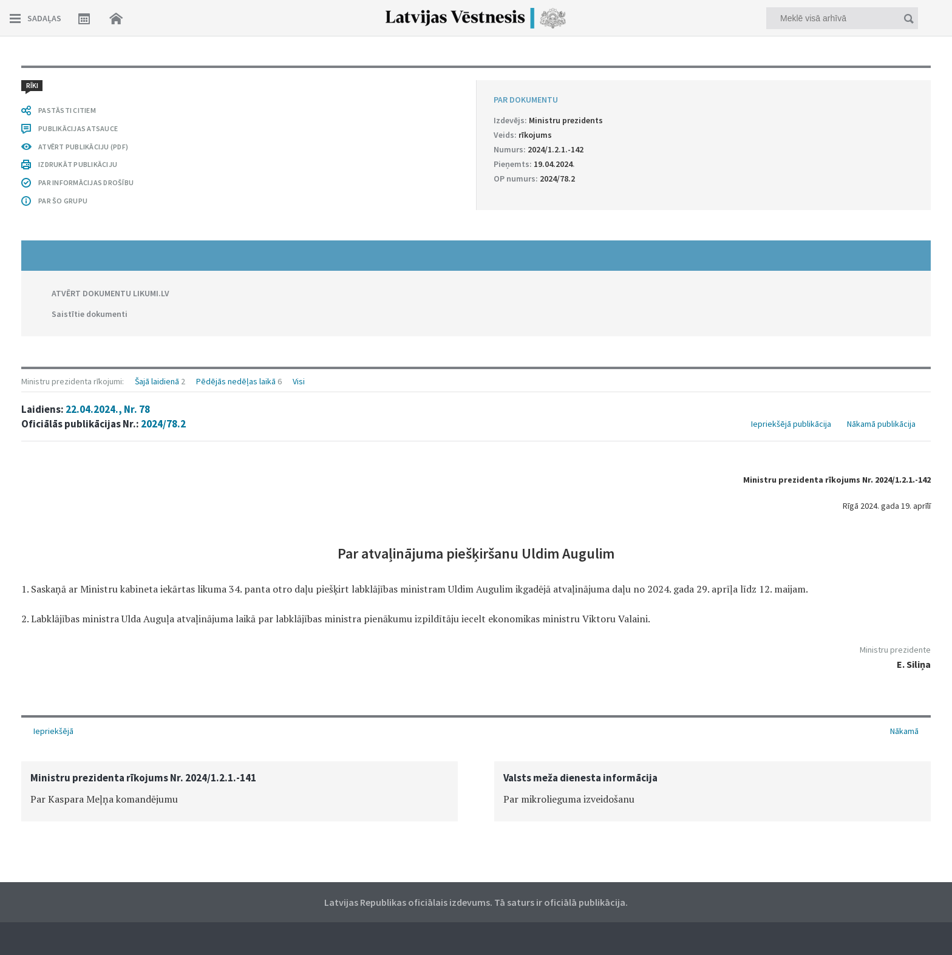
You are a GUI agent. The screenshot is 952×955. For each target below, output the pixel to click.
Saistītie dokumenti (89, 313)
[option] (239, 791)
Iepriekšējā (53, 731)
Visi (299, 381)
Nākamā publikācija (881, 423)
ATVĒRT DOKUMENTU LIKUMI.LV (110, 293)
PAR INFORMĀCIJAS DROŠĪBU (86, 182)
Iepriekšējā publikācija (791, 423)
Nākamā (904, 731)
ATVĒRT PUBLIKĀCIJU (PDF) (83, 146)
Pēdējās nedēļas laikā (236, 381)
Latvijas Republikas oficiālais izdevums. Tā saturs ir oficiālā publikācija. (476, 902)
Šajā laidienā (157, 381)
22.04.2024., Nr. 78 (108, 409)
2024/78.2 (163, 423)
